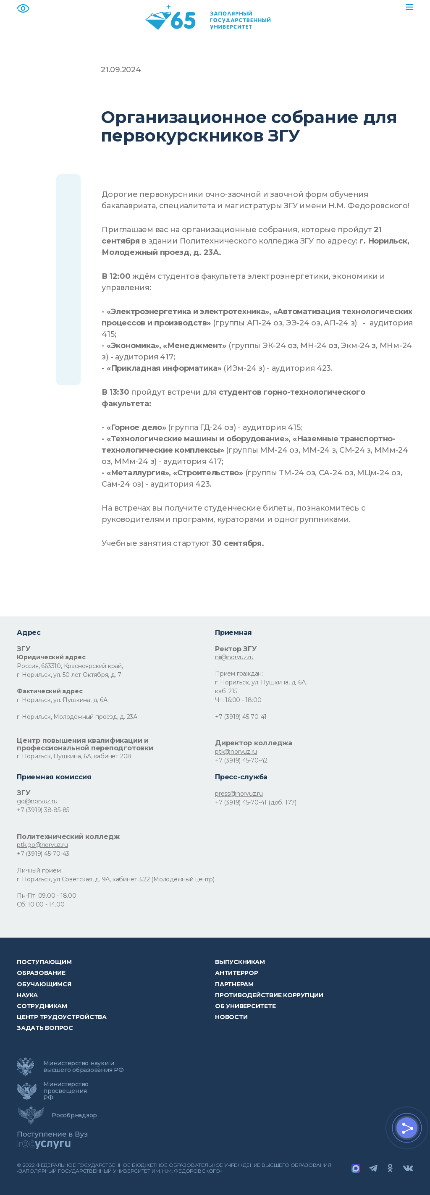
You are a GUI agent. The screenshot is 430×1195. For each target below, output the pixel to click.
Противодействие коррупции (269, 995)
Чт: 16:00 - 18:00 (238, 700)
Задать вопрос (45, 1028)
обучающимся (44, 984)
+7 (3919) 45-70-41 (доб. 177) (255, 802)
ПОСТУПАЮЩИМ (44, 962)
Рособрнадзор (74, 1115)
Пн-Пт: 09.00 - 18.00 (46, 895)
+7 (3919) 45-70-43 (43, 853)
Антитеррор (236, 973)
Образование (41, 973)
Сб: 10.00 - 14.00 (40, 904)
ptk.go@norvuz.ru (42, 845)
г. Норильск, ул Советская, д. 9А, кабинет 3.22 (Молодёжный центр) (115, 879)
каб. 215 (226, 691)
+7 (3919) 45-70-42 (241, 760)
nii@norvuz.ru (234, 657)
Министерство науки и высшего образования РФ (83, 1066)
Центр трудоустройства (62, 1017)
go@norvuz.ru (37, 801)
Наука (27, 995)
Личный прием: (39, 870)
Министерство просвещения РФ (66, 1090)
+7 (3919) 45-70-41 (241, 717)
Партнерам (234, 984)
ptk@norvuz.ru (236, 751)
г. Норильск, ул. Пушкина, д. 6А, (261, 682)
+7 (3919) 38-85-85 (43, 810)
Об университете (245, 1006)
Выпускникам (240, 962)
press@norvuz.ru (239, 793)
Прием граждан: (239, 673)
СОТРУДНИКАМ (42, 1006)
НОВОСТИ (231, 1017)
